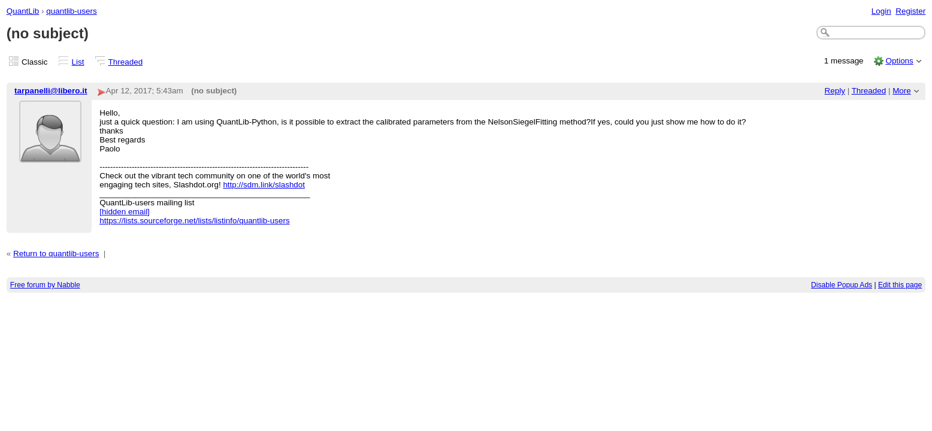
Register (910, 11)
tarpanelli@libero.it (50, 90)
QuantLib (23, 11)
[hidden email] (124, 211)
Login (881, 11)
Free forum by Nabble (45, 285)
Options (899, 60)
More (901, 90)
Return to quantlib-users (56, 253)
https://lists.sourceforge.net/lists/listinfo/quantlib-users (194, 220)
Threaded (125, 61)
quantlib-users (71, 11)
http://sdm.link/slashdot (264, 184)
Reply (835, 90)
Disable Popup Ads (841, 285)
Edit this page (900, 285)
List (78, 61)
